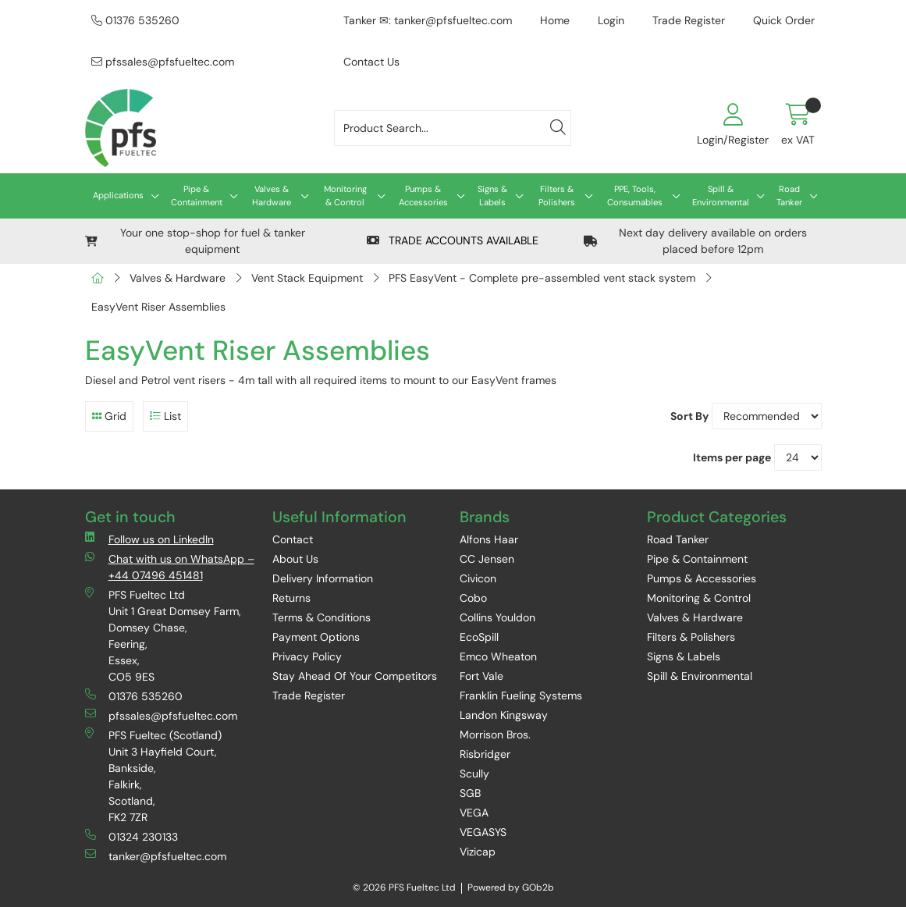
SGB (470, 793)
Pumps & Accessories (423, 195)
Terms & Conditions (321, 617)
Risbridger (485, 754)
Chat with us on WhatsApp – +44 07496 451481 (169, 566)
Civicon (478, 578)
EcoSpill (479, 637)
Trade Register (688, 20)
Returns (291, 598)
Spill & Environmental (720, 195)
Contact (292, 539)
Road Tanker (789, 195)
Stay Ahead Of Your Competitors (354, 676)
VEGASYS (483, 832)
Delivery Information (322, 578)
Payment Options (316, 637)
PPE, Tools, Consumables (635, 195)
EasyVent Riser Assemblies (158, 307)
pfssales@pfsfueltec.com (162, 62)
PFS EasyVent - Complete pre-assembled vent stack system (542, 278)
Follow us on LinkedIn (149, 539)
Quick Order (784, 20)
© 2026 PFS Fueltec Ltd (404, 887)
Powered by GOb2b (510, 887)
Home (555, 20)
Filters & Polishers (556, 195)
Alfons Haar (489, 539)
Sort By (689, 416)
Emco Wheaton (498, 656)
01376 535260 (135, 20)
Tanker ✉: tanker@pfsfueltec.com (427, 20)
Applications (118, 195)
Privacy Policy (307, 656)
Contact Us (371, 62)
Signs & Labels (492, 195)
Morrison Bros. (495, 734)
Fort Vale (481, 676)
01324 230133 (131, 836)
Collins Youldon (497, 617)
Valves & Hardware (271, 195)
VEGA (474, 813)
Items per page (732, 457)
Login (611, 20)
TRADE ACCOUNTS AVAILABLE (452, 240)
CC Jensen (487, 559)
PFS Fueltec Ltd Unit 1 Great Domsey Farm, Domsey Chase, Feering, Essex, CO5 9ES (163, 635)
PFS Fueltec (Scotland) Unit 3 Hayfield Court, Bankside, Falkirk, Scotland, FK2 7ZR (153, 775)
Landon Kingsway (504, 715)
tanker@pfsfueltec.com (155, 855)
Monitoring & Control (345, 195)
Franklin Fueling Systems (521, 695)
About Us (295, 559)
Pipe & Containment (196, 195)
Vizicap (478, 852)
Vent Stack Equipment (307, 278)
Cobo (473, 598)
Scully (474, 774)
